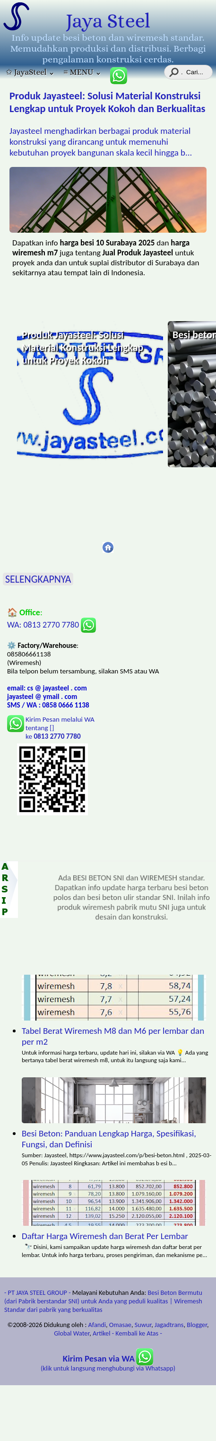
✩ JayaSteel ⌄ (30, 72)
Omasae (120, 1324)
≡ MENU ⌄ (82, 72)
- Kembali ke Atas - (137, 1333)
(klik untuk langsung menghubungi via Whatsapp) (108, 1363)
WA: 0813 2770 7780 (51, 625)
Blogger (197, 1324)
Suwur (143, 1324)
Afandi (97, 1324)
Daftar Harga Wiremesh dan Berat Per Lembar (105, 1236)
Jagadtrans (169, 1324)
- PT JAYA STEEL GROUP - (37, 1292)
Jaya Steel (108, 20)
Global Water (71, 1333)
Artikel (102, 1333)
